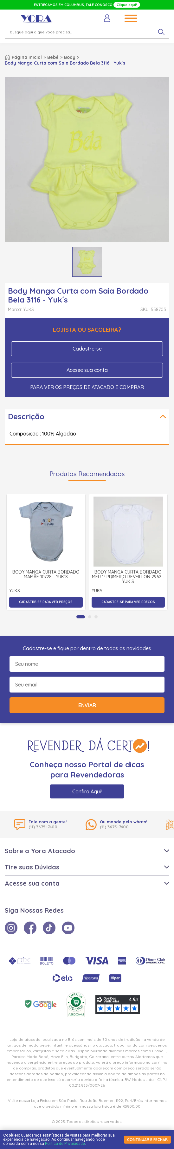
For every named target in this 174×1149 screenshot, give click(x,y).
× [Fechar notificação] (161, 1104)
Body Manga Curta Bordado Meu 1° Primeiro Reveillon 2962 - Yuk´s (128, 577)
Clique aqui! (127, 5)
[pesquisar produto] (161, 32)
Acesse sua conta (87, 370)
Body (69, 57)
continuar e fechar (147, 1139)
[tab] (80, 616)
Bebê (53, 57)
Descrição (26, 416)
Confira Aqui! (87, 791)
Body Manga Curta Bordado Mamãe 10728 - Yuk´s (46, 575)
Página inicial (27, 57)
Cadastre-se (87, 348)
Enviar (87, 705)
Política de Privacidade (65, 1143)
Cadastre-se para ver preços (46, 602)
